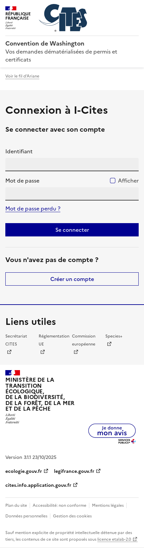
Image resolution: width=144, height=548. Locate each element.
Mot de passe (22, 181)
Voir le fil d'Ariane (22, 76)
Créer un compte (72, 279)
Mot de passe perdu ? (32, 208)
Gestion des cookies (72, 516)
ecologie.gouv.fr (23, 471)
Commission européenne (83, 340)
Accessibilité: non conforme (59, 505)
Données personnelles (26, 516)
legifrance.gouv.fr (74, 471)
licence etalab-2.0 (114, 539)
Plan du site (16, 505)
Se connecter (72, 230)
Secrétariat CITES (16, 340)
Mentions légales (108, 505)
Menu (134, 8)
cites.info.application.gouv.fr (38, 485)
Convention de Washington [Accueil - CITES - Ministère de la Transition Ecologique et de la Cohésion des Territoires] (44, 43)
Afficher (128, 181)
